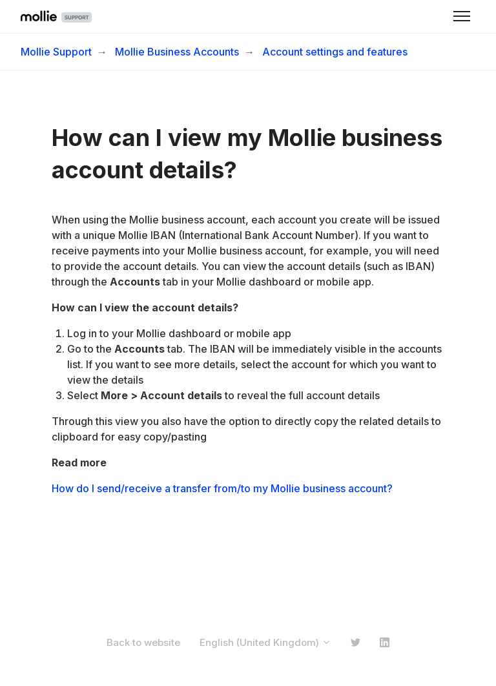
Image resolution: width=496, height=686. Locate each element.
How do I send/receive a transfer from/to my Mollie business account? (222, 488)
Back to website (143, 642)
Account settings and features (335, 51)
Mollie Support (56, 51)
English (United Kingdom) (265, 642)
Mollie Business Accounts (177, 51)
